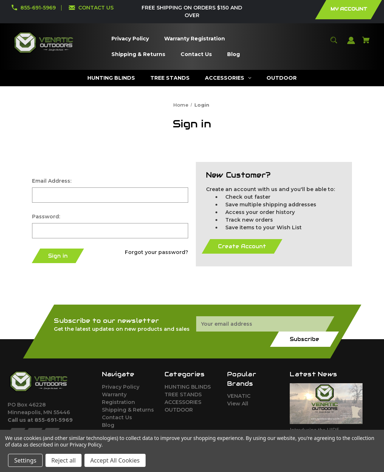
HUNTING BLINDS (188, 387)
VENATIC (238, 396)
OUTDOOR (179, 409)
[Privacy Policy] (130, 39)
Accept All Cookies (115, 460)
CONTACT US (96, 7)
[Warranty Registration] (194, 39)
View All (237, 403)
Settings (25, 460)
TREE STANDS (183, 394)
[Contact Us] (196, 54)
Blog (108, 425)
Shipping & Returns (128, 409)
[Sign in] (351, 44)
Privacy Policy (120, 387)
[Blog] (233, 54)
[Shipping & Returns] (138, 54)
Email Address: (51, 181)
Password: (46, 216)
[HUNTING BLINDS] (111, 78)
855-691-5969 (38, 7)
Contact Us (117, 417)
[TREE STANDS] (170, 78)
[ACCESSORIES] (228, 78)
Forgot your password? (156, 252)
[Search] (334, 43)
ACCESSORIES (183, 402)
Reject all (63, 460)
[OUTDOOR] (281, 78)
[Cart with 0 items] (366, 43)
